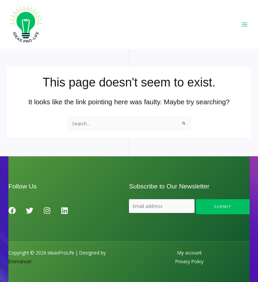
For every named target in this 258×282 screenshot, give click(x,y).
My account (189, 252)
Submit (222, 206)
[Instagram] (47, 210)
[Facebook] (12, 210)
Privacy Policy (189, 261)
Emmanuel (19, 261)
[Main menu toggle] (244, 24)
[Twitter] (29, 210)
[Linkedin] (64, 210)
